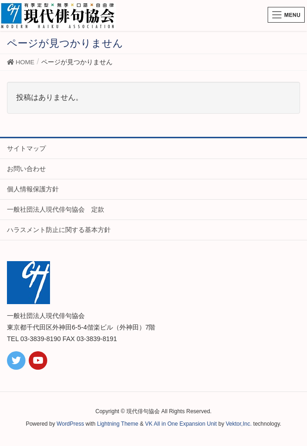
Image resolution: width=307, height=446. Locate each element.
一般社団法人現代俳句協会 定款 (55, 209)
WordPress (70, 424)
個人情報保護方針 (33, 189)
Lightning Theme (117, 424)
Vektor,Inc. (238, 424)
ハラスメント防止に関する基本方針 (59, 229)
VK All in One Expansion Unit (181, 424)
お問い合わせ (26, 168)
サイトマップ (26, 148)
